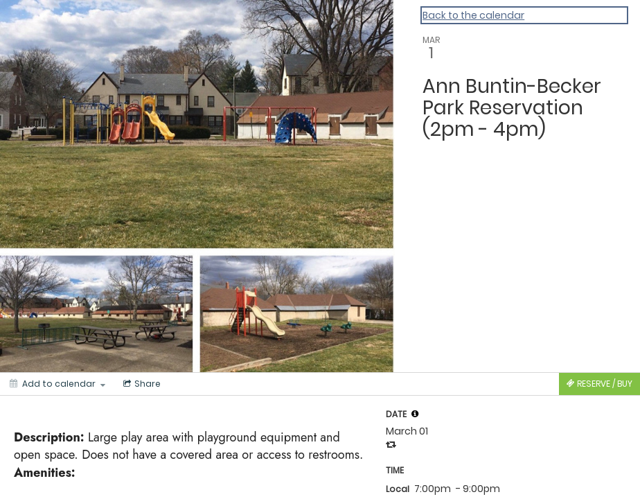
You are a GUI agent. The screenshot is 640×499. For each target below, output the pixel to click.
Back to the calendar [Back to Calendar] (473, 15)
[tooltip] (414, 414)
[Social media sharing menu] (140, 384)
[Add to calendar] (57, 384)
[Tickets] (599, 384)
